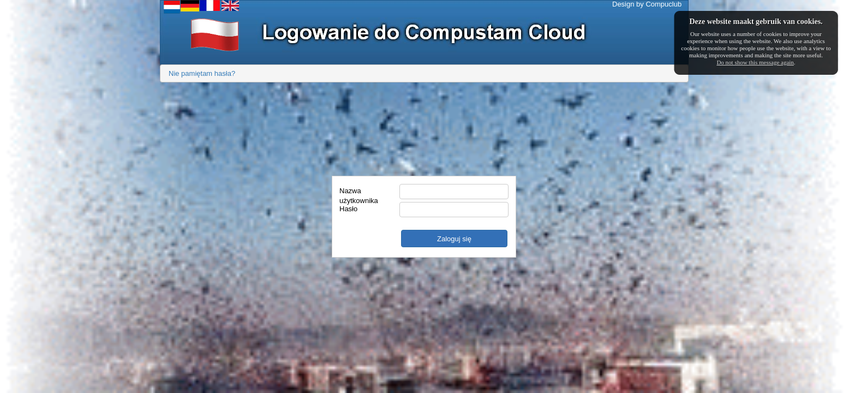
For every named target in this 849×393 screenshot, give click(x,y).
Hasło (348, 209)
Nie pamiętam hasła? (202, 73)
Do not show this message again (754, 62)
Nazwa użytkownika (358, 192)
